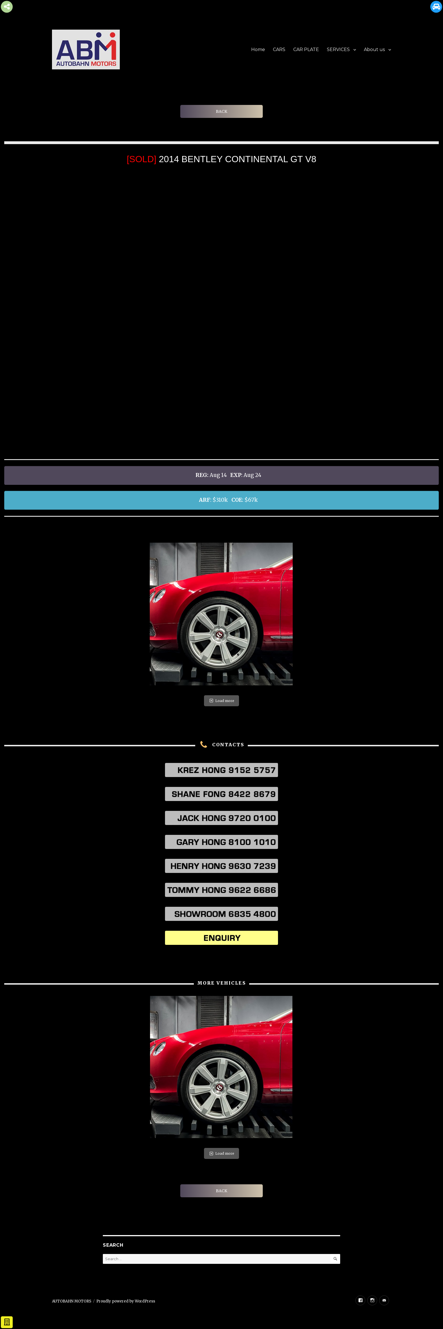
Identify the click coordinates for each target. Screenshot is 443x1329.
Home (258, 49)
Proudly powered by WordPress (125, 1301)
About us (374, 49)
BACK (221, 111)
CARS (279, 49)
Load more (221, 701)
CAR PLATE (306, 49)
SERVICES (338, 49)
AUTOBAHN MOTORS (71, 1301)
